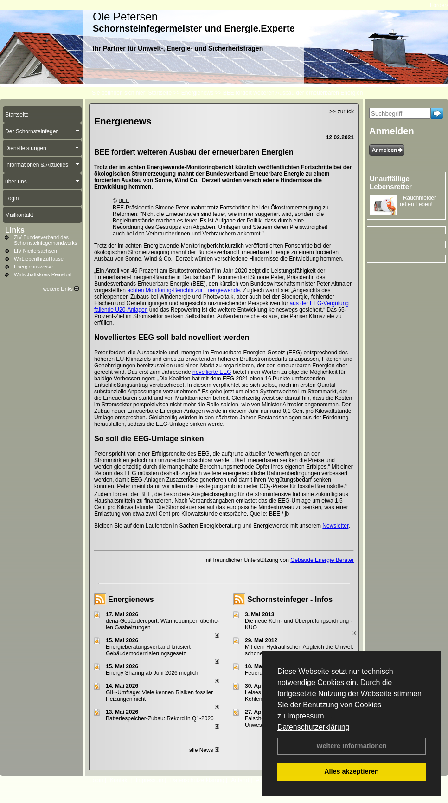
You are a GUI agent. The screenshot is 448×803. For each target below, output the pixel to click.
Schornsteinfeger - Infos (290, 599)
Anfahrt (240, 780)
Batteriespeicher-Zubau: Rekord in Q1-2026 (160, 718)
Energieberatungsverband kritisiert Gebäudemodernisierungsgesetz (148, 650)
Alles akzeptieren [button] (351, 771)
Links (15, 230)
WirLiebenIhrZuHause (39, 258)
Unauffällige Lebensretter (391, 182)
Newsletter (335, 525)
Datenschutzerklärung (313, 727)
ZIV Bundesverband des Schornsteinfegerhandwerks (45, 240)
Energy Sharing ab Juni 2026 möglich (152, 673)
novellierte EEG (211, 372)
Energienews (131, 599)
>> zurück (341, 111)
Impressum (305, 716)
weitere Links (61, 289)
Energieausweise (33, 266)
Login (96, 780)
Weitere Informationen (351, 746)
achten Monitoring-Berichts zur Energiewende (183, 290)
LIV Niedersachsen (35, 251)
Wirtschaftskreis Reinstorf (43, 274)
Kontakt (119, 780)
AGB (262, 780)
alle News (204, 750)
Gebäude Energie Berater (322, 560)
